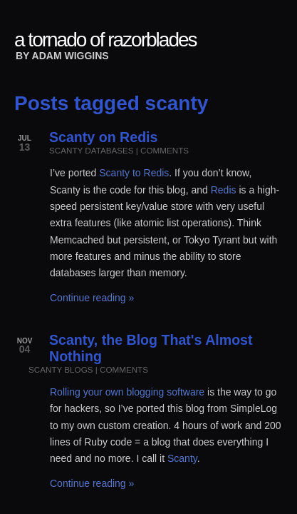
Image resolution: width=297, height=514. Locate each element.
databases (109, 150)
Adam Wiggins (70, 55)
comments (164, 150)
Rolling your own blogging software (127, 392)
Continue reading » (92, 297)
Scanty (182, 458)
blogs (78, 369)
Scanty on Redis (103, 137)
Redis (223, 190)
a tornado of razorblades (105, 40)
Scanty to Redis (134, 172)
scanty (66, 150)
